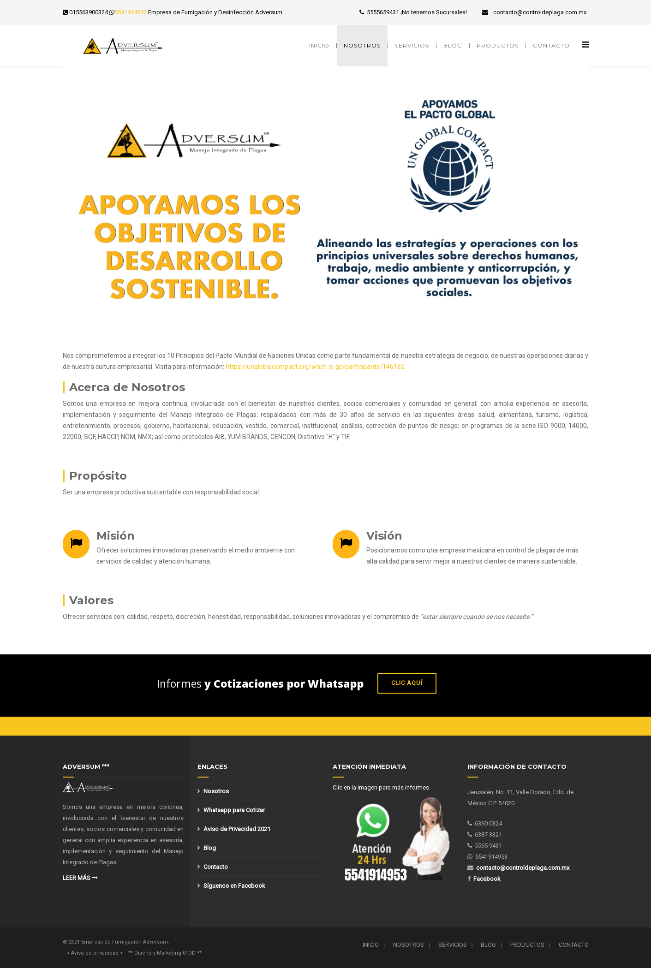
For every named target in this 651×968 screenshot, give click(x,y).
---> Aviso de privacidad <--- (95, 953)
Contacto (551, 45)
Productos (498, 45)
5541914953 (130, 12)
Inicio (319, 45)
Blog (452, 45)
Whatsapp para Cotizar (234, 810)
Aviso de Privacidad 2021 (236, 828)
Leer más (80, 877)
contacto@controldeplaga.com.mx (539, 12)
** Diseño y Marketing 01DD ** (165, 953)
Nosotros (362, 45)
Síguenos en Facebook (234, 885)
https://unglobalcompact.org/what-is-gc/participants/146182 (315, 366)
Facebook (487, 878)
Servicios (412, 45)
